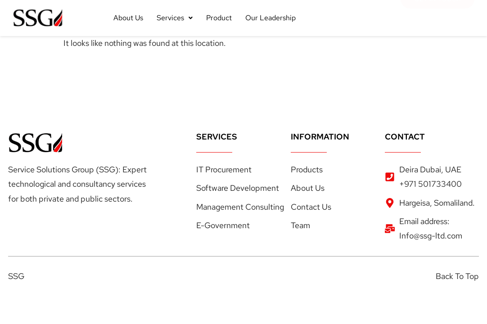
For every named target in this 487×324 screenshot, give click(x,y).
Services (175, 17)
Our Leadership (270, 17)
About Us (128, 17)
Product (219, 17)
